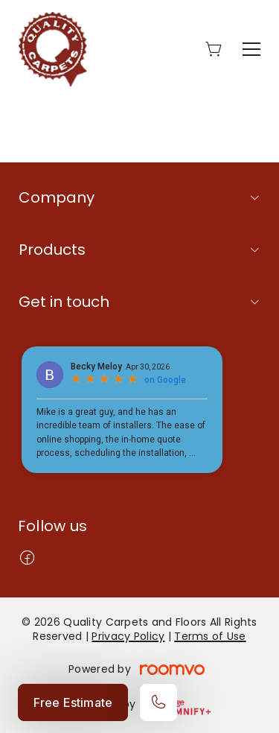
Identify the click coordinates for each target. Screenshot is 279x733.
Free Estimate (72, 702)
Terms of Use (210, 636)
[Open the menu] (251, 49)
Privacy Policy (128, 636)
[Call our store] (158, 702)
